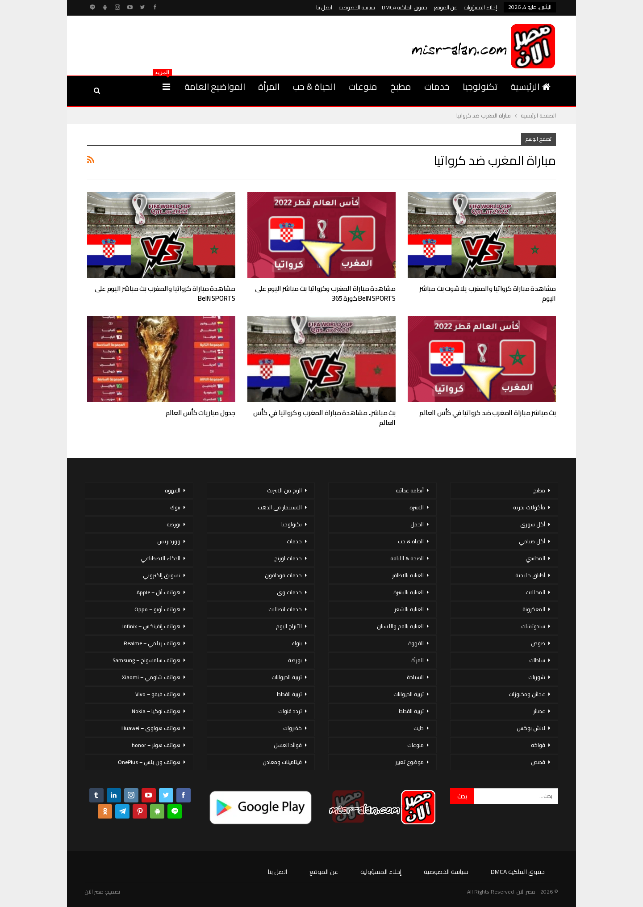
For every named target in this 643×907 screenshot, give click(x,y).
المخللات (535, 592)
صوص (538, 643)
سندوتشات (533, 626)
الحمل (417, 524)
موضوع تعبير (409, 762)
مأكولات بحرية (529, 507)
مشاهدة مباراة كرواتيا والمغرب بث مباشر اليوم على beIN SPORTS (165, 293)
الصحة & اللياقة (407, 558)
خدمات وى (289, 592)
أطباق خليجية (530, 575)
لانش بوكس (531, 728)
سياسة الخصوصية (357, 7)
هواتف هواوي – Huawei (150, 728)
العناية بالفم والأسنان (400, 626)
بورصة (295, 660)
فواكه (538, 745)
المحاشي (535, 558)
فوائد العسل (288, 745)
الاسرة (416, 507)
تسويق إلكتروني (161, 575)
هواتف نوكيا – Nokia (156, 711)
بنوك (297, 643)
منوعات (362, 86)
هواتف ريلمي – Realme (152, 643)
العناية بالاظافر (408, 575)
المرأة (269, 86)
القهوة (416, 643)
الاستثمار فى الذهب (280, 507)
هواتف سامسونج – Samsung (146, 660)
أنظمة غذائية (410, 490)
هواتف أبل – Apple (158, 592)
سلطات (537, 660)
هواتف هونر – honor (156, 745)
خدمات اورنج (288, 558)
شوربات (536, 677)
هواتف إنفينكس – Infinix (151, 626)
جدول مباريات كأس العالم (200, 412)
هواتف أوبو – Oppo (157, 609)
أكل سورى (532, 524)
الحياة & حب (313, 86)
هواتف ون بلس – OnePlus (149, 762)
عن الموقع (445, 7)
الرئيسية (530, 86)
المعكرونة (533, 609)
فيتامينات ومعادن (282, 762)
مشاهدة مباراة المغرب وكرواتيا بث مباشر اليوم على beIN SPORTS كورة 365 (325, 293)
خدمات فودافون (283, 575)
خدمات (437, 86)
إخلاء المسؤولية (480, 7)
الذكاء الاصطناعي (160, 558)
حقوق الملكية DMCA (404, 7)
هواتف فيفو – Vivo (157, 694)
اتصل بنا (324, 7)
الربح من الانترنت (284, 490)
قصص (538, 762)
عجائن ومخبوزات (527, 694)
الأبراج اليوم (289, 626)
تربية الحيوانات (408, 694)
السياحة (415, 677)
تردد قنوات (290, 711)
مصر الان (94, 891)
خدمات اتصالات (285, 609)
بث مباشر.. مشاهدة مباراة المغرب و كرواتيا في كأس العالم (324, 417)
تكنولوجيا (480, 86)
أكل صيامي (532, 541)
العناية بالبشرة (408, 592)
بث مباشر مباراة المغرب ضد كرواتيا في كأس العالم (487, 412)
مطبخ (400, 86)
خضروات (292, 728)
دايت (418, 728)
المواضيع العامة (214, 86)
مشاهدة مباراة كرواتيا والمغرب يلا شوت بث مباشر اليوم (487, 293)
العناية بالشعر (409, 609)
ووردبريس (168, 541)
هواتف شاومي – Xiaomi (151, 677)
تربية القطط (411, 711)
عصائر (539, 711)
